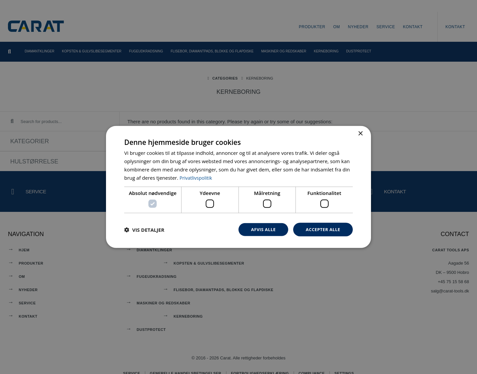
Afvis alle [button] (260, 229)
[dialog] (238, 187)
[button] (144, 229)
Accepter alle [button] (321, 229)
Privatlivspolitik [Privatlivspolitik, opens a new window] (197, 177)
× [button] (360, 133)
